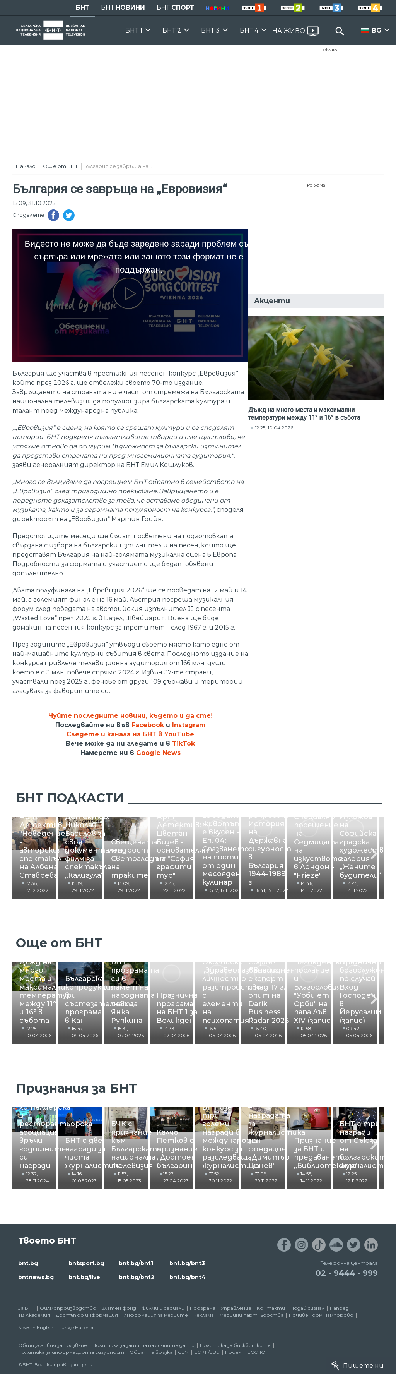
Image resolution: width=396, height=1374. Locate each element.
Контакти (271, 1308)
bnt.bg (28, 1263)
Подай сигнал (307, 1308)
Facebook (147, 725)
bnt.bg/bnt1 (136, 1263)
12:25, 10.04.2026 (274, 428)
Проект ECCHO (245, 1352)
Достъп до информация (87, 1315)
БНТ (82, 7)
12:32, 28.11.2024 (44, 1181)
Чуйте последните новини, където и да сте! (130, 715)
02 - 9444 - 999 (347, 1273)
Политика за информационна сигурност (71, 1352)
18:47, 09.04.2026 (170, 1035)
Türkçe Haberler (76, 1327)
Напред (339, 1308)
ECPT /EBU (207, 1352)
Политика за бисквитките (235, 1345)
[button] (374, 853)
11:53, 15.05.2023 (292, 1181)
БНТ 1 (133, 30)
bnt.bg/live (84, 1277)
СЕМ (183, 1352)
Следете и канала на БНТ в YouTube (130, 734)
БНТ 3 (210, 30)
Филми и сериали (163, 1308)
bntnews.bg (36, 1277)
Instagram (189, 725)
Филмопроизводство (68, 1308)
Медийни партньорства (251, 1315)
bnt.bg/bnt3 (187, 1263)
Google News (158, 752)
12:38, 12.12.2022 (44, 890)
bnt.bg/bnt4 (187, 1277)
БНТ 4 (249, 30)
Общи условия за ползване (52, 1345)
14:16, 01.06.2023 (169, 1181)
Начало (26, 166)
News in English (35, 1327)
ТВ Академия (34, 1315)
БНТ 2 (171, 30)
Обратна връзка (151, 1352)
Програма (202, 1308)
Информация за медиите (155, 1315)
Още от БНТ (60, 166)
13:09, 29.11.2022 (293, 890)
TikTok (183, 743)
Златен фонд (119, 1308)
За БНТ (26, 1308)
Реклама (330, 49)
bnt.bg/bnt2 (136, 1277)
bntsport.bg (86, 1263)
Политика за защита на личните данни (143, 1345)
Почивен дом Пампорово (321, 1315)
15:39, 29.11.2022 (168, 890)
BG (376, 30)
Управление (236, 1308)
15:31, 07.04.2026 (293, 1035)
